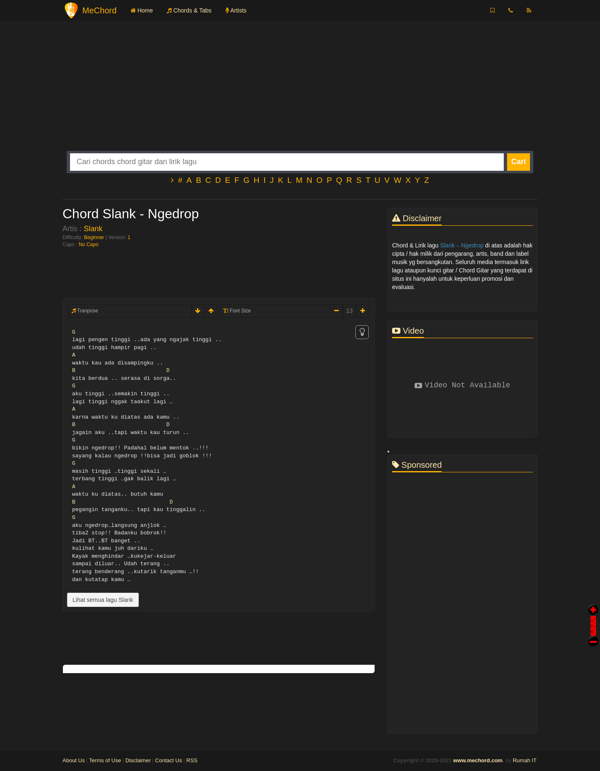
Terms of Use (105, 760)
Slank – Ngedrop (461, 245)
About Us (73, 760)
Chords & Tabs (189, 10)
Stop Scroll (593, 635)
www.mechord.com (477, 760)
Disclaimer (138, 760)
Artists (236, 10)
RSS (192, 760)
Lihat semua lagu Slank (102, 599)
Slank (93, 229)
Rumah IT (524, 760)
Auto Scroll (593, 614)
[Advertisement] (300, 92)
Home (141, 10)
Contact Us (168, 760)
